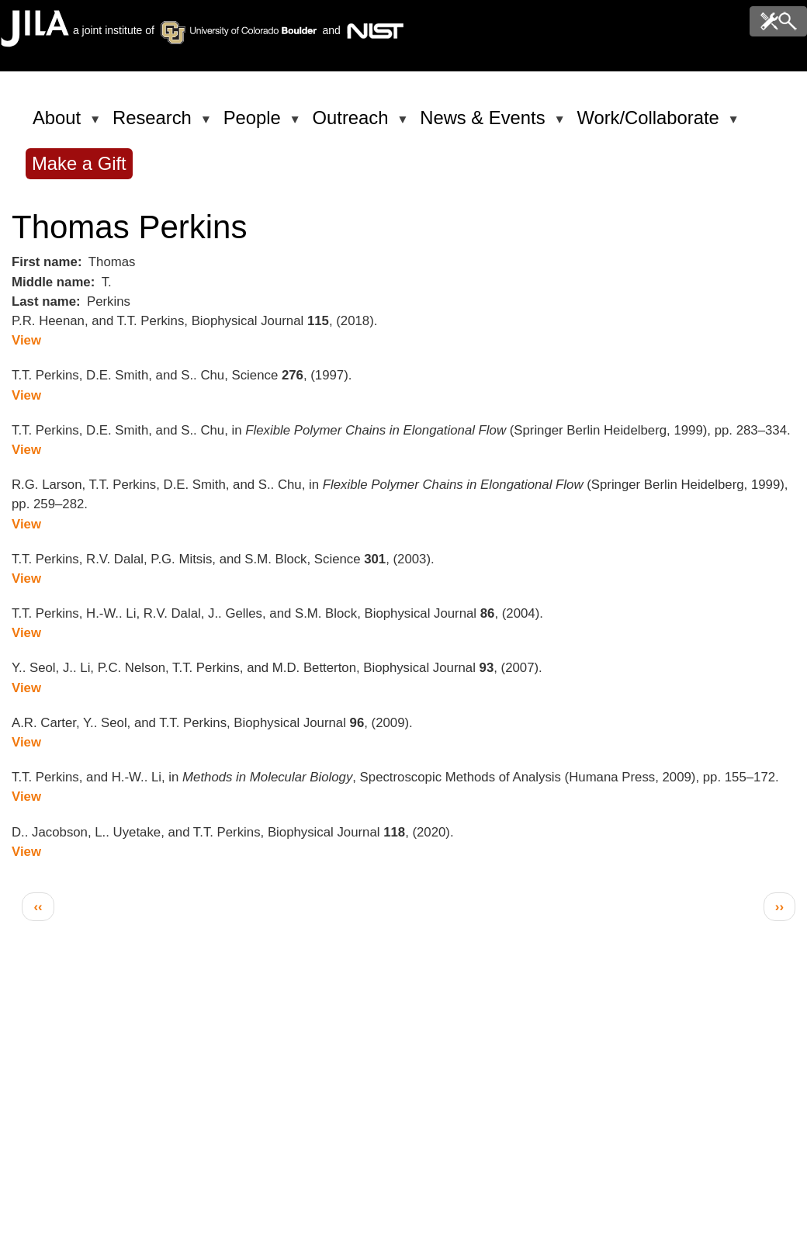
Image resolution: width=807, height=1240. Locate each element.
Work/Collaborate (650, 124)
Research (154, 124)
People (255, 124)
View (26, 340)
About (59, 124)
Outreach (353, 124)
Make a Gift (79, 163)
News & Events (485, 124)
